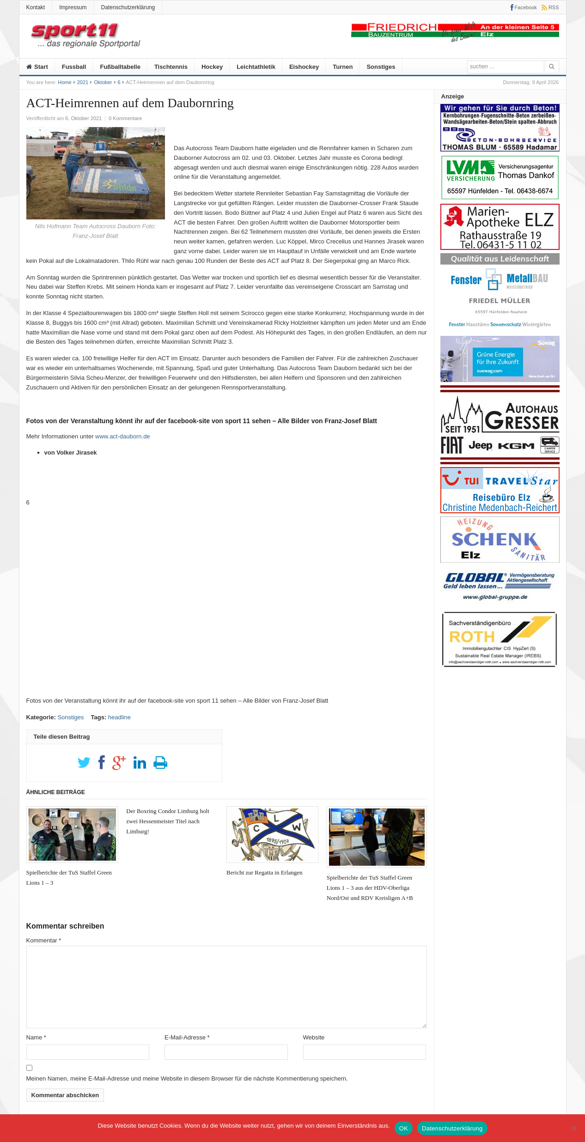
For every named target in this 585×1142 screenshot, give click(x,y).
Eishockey (304, 66)
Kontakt (35, 7)
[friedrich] (455, 39)
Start (37, 66)
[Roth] (500, 669)
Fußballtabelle (120, 66)
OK (403, 1128)
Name (36, 1037)
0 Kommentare (125, 118)
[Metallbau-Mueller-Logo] (500, 330)
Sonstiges (380, 66)
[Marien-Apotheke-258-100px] (500, 247)
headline (119, 717)
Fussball (74, 66)
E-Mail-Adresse (187, 1037)
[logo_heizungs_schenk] (500, 560)
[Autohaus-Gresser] (500, 462)
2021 (82, 82)
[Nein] (573, 1128)
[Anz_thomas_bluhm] (500, 149)
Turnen (343, 66)
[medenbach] (500, 511)
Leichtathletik (256, 66)
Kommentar (43, 940)
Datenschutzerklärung (128, 7)
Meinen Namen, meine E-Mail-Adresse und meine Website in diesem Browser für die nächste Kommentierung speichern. (187, 1078)
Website (314, 1037)
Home (64, 82)
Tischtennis (171, 66)
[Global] (500, 603)
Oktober (103, 82)
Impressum (72, 7)
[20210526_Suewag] (500, 380)
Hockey (212, 66)
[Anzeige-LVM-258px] (500, 198)
